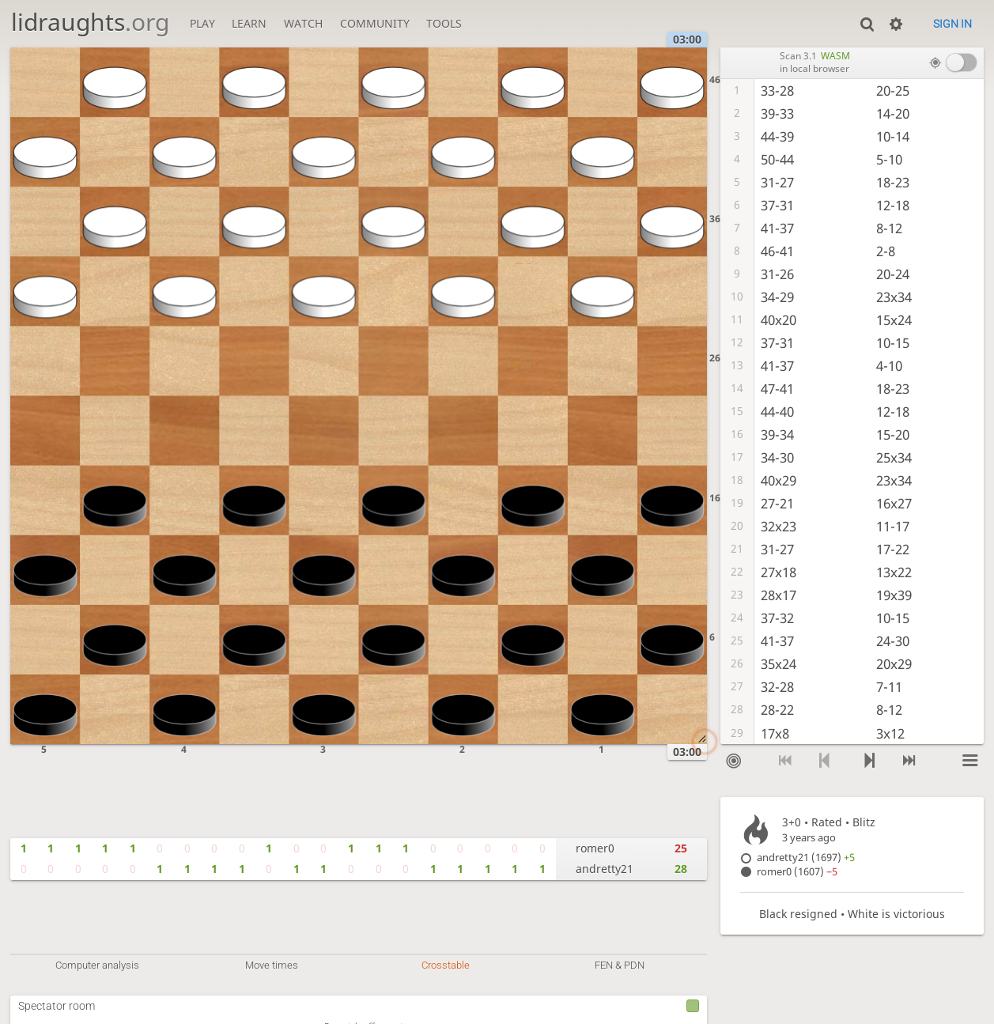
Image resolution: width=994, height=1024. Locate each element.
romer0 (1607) (797, 872)
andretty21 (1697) (806, 857)
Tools (444, 23)
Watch (303, 23)
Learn (249, 23)
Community (375, 23)
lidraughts (90, 22)
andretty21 (604, 868)
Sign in (952, 23)
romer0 (595, 848)
